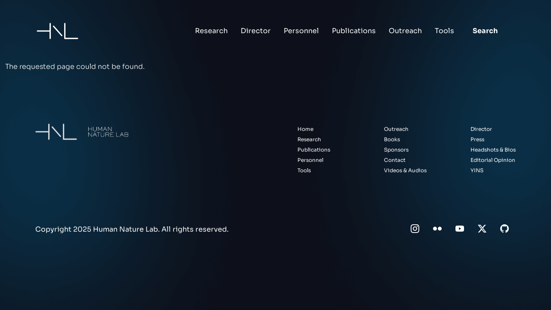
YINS (477, 170)
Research (211, 30)
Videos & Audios (405, 170)
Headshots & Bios (493, 149)
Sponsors (396, 149)
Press (477, 139)
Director (256, 30)
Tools (444, 30)
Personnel (301, 30)
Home (305, 129)
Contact (395, 160)
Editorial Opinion (493, 160)
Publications (354, 30)
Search (485, 30)
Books (392, 139)
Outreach (405, 30)
